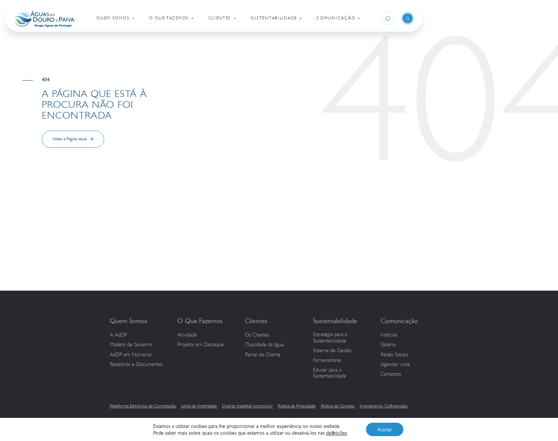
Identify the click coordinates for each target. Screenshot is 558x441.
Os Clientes (257, 335)
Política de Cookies (338, 406)
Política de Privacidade (297, 406)
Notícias (389, 335)
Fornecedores (327, 360)
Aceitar (384, 429)
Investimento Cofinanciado (384, 406)
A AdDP (118, 335)
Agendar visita (395, 365)
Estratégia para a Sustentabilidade (330, 338)
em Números (131, 355)
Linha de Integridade (199, 406)
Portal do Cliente (262, 355)
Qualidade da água (264, 345)
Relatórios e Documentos (136, 365)
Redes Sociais (394, 355)
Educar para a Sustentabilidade (329, 373)
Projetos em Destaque (200, 345)
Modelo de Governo (131, 345)
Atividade (187, 335)
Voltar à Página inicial (70, 139)
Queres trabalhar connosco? (247, 406)
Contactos (391, 374)
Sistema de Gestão (332, 351)
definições (336, 433)
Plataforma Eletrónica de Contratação (143, 406)
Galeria (388, 345)
